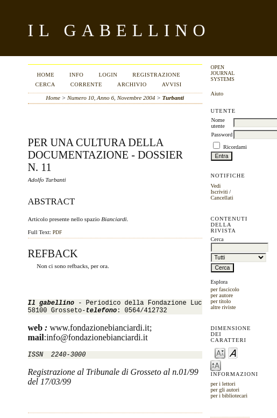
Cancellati (221, 198)
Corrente (86, 84)
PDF (57, 232)
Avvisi (172, 84)
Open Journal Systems (222, 73)
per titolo (220, 301)
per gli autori (224, 390)
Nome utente (217, 123)
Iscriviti (219, 192)
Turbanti (173, 97)
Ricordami (235, 147)
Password (221, 135)
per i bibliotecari (228, 396)
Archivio (132, 84)
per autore (221, 295)
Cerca (45, 84)
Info (76, 75)
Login (107, 75)
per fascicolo (224, 289)
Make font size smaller (220, 352)
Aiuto (216, 94)
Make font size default (233, 352)
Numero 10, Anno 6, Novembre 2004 (111, 97)
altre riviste (223, 307)
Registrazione (156, 75)
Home (45, 75)
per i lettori (222, 384)
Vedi (215, 186)
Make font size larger (215, 365)
